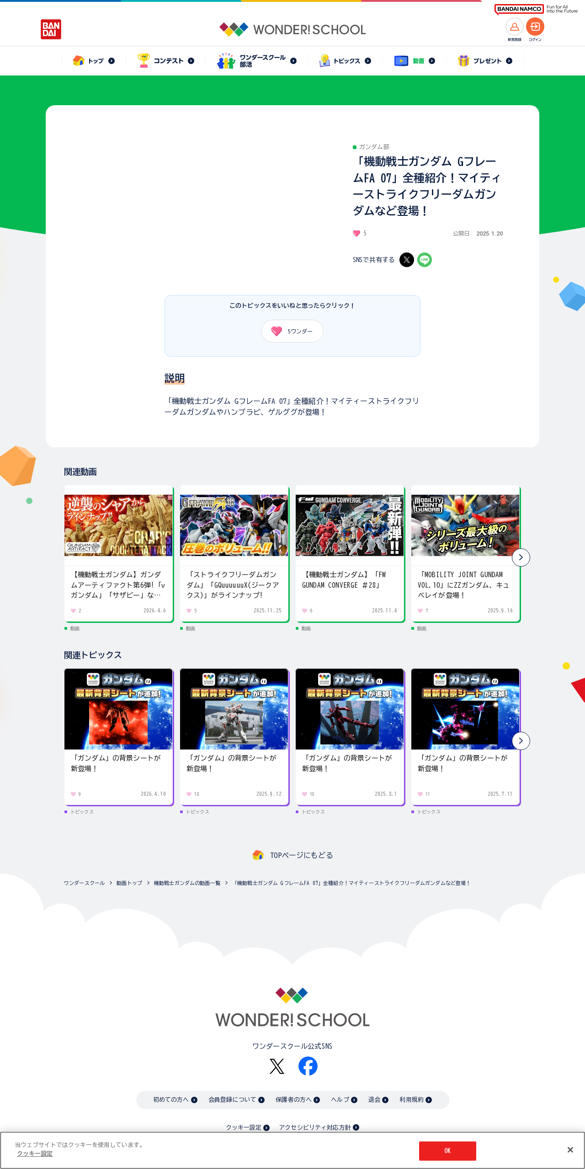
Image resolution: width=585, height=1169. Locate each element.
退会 (374, 1100)
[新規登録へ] (514, 26)
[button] (521, 557)
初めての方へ (171, 1100)
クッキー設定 (243, 1128)
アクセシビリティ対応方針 (315, 1128)
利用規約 (411, 1100)
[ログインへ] (535, 26)
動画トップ (129, 882)
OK (447, 1151)
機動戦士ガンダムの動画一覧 (187, 882)
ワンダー (289, 331)
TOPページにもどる (301, 855)
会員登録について (232, 1100)
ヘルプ (340, 1100)
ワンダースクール (84, 882)
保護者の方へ (294, 1100)
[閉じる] (570, 1150)
